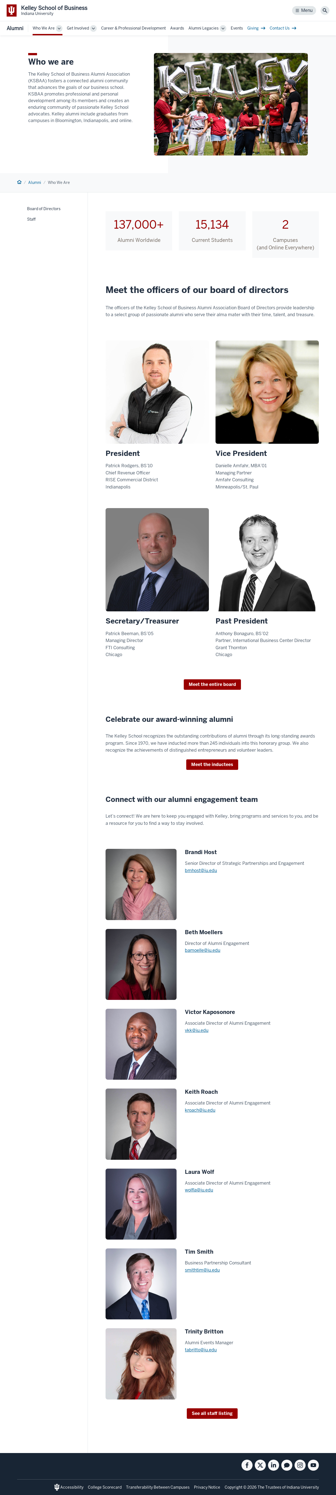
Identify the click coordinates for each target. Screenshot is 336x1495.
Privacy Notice (207, 1487)
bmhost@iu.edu (201, 870)
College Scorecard (105, 1487)
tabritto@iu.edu (201, 1350)
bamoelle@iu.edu (202, 950)
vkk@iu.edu (196, 1030)
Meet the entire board (212, 684)
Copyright (233, 1487)
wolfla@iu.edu (199, 1190)
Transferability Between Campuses (158, 1487)
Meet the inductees (212, 764)
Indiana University (303, 1487)
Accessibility (71, 1487)
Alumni (15, 28)
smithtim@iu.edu (202, 1270)
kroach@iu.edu (200, 1110)
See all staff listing (212, 1413)
